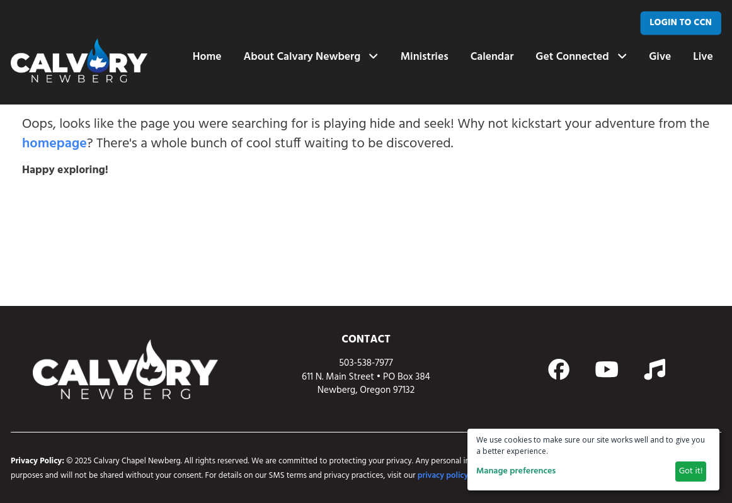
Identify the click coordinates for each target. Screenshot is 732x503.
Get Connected (581, 57)
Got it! (691, 471)
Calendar (491, 57)
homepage (54, 144)
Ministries (424, 57)
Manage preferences (516, 471)
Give (660, 57)
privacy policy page (453, 475)
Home (206, 57)
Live (702, 57)
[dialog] (593, 459)
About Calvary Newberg (310, 57)
